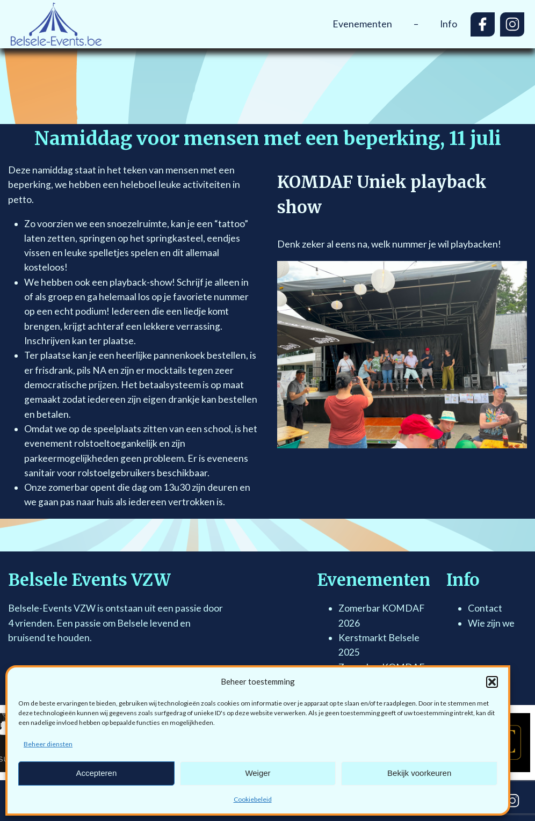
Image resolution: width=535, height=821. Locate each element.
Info (448, 24)
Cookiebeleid (253, 799)
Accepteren (96, 773)
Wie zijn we (491, 623)
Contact (485, 608)
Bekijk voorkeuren (419, 773)
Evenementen (362, 24)
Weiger (257, 773)
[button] (492, 682)
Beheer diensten (48, 744)
